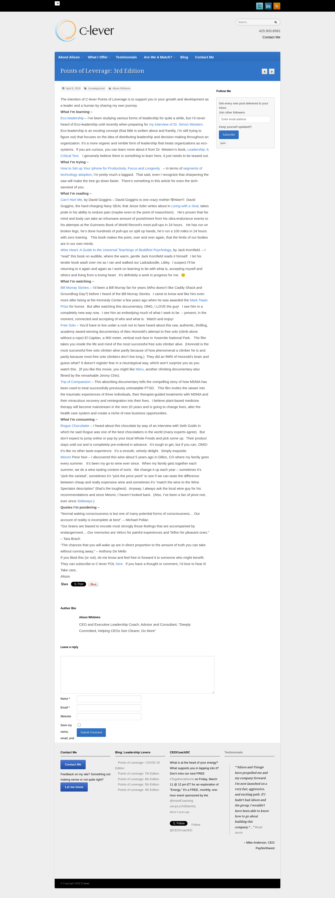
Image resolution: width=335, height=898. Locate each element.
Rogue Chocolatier (74, 426)
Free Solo (68, 325)
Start (248, 856)
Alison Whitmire (121, 88)
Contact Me (271, 37)
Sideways (84, 501)
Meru (140, 369)
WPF (223, 143)
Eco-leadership (72, 118)
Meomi (65, 457)
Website (65, 716)
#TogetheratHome (182, 779)
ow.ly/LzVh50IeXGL (183, 806)
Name (65, 698)
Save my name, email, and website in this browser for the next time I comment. (68, 726)
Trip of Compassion (75, 382)
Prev (228, 865)
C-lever (85, 883)
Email (65, 707)
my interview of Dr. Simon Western (176, 124)
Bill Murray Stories (74, 287)
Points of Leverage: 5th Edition (138, 784)
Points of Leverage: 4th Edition (138, 790)
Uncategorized (96, 88)
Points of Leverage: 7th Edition (138, 773)
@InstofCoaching (181, 800)
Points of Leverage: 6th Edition (138, 779)
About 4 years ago (179, 812)
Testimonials (233, 752)
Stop (251, 856)
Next (271, 865)
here (119, 564)
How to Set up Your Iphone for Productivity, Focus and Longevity (110, 168)
